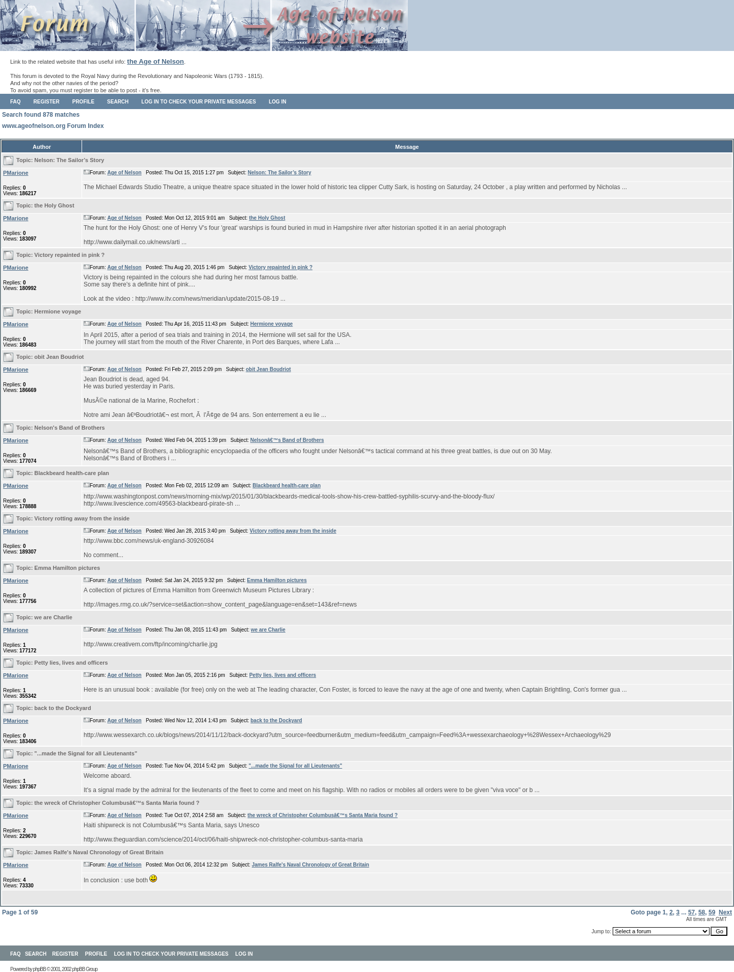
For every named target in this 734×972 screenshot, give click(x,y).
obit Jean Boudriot (59, 357)
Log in (277, 101)
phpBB (39, 969)
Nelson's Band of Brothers (69, 428)
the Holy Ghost (54, 205)
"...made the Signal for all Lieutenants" (85, 753)
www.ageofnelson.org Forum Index (53, 125)
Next (725, 912)
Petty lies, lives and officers (71, 663)
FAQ (15, 101)
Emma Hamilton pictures (67, 568)
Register (47, 101)
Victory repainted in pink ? (69, 255)
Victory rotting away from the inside (81, 518)
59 (712, 912)
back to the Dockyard (62, 708)
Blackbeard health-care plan (71, 473)
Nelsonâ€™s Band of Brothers (287, 440)
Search (117, 101)
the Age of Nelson (155, 61)
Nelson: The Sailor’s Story (69, 160)
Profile (83, 101)
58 (701, 912)
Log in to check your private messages (198, 101)
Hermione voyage (57, 311)
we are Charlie (53, 617)
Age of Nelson (124, 172)
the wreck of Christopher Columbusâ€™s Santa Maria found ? (116, 803)
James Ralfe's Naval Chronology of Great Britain (98, 852)
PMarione (16, 173)
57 (691, 912)
